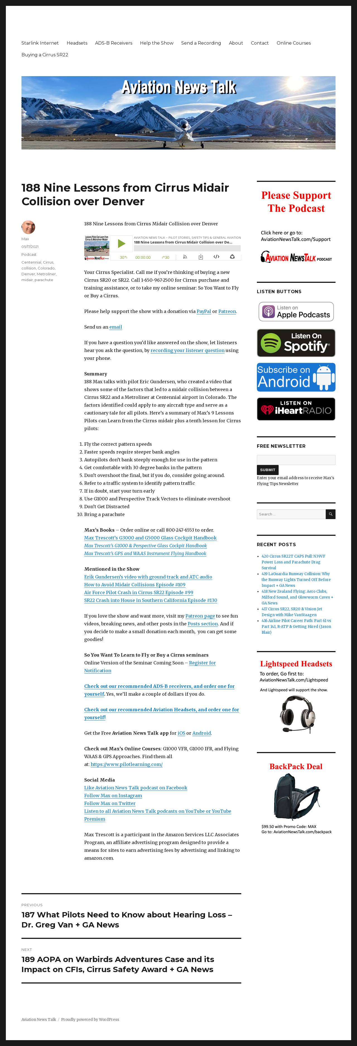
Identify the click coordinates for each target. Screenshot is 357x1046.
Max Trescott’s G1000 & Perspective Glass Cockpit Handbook (145, 545)
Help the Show (156, 43)
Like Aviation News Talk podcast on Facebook (135, 787)
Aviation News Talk (38, 1019)
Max (25, 239)
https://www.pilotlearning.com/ (127, 764)
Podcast (29, 254)
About (236, 43)
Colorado (46, 268)
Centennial (31, 262)
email (115, 327)
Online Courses (294, 43)
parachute (44, 280)
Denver (28, 274)
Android (201, 733)
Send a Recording (201, 43)
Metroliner (46, 274)
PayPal (204, 311)
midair (27, 280)
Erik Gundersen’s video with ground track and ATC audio (148, 577)
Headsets (77, 43)
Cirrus (48, 262)
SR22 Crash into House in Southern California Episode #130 (150, 600)
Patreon (227, 311)
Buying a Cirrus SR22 (44, 54)
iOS (181, 733)
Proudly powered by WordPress (90, 1019)
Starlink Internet (40, 43)
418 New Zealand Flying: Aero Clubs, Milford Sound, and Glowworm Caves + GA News (297, 597)
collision (28, 268)
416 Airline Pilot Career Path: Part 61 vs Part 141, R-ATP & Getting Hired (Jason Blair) (296, 626)
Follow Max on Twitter (110, 803)
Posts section (203, 623)
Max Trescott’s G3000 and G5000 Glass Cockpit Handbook (150, 538)
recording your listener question (188, 350)
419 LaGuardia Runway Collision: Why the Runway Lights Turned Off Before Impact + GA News (296, 580)
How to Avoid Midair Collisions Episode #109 (134, 584)
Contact (260, 43)
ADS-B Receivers (113, 43)
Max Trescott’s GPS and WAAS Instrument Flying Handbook (145, 553)
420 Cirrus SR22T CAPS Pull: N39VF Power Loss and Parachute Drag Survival (293, 562)
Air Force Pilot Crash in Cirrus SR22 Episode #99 (138, 592)
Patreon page (200, 616)
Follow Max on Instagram (113, 795)
